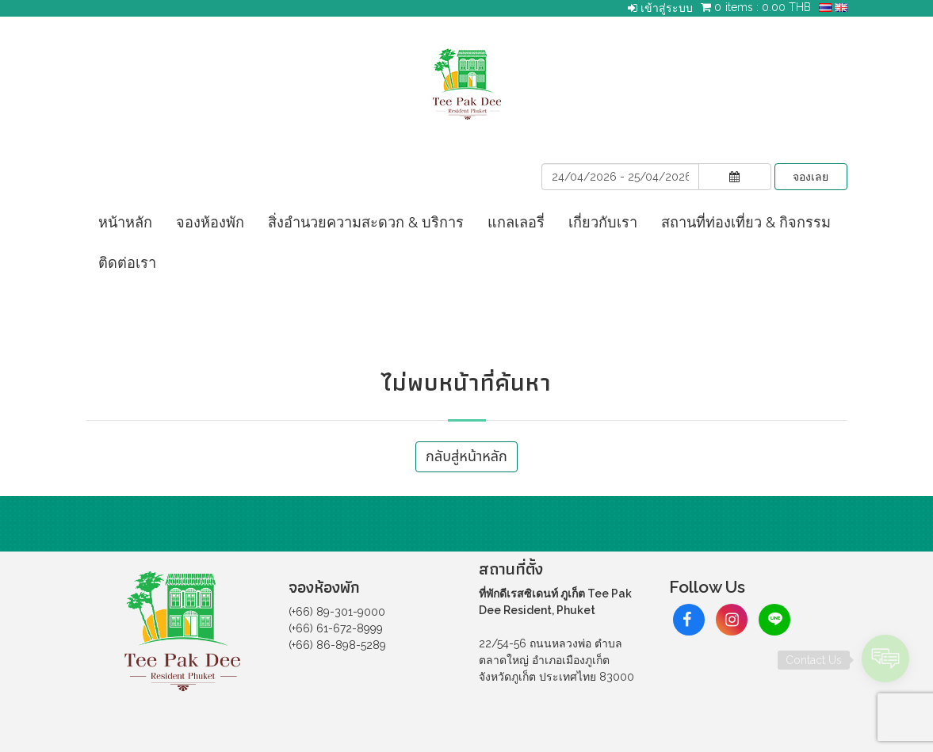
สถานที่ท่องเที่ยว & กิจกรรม (746, 222)
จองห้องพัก (210, 222)
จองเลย (810, 176)
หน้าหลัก (125, 222)
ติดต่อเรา (127, 262)
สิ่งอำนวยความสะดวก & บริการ (366, 222)
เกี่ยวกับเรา (602, 222)
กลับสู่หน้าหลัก (466, 457)
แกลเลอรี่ (516, 222)
